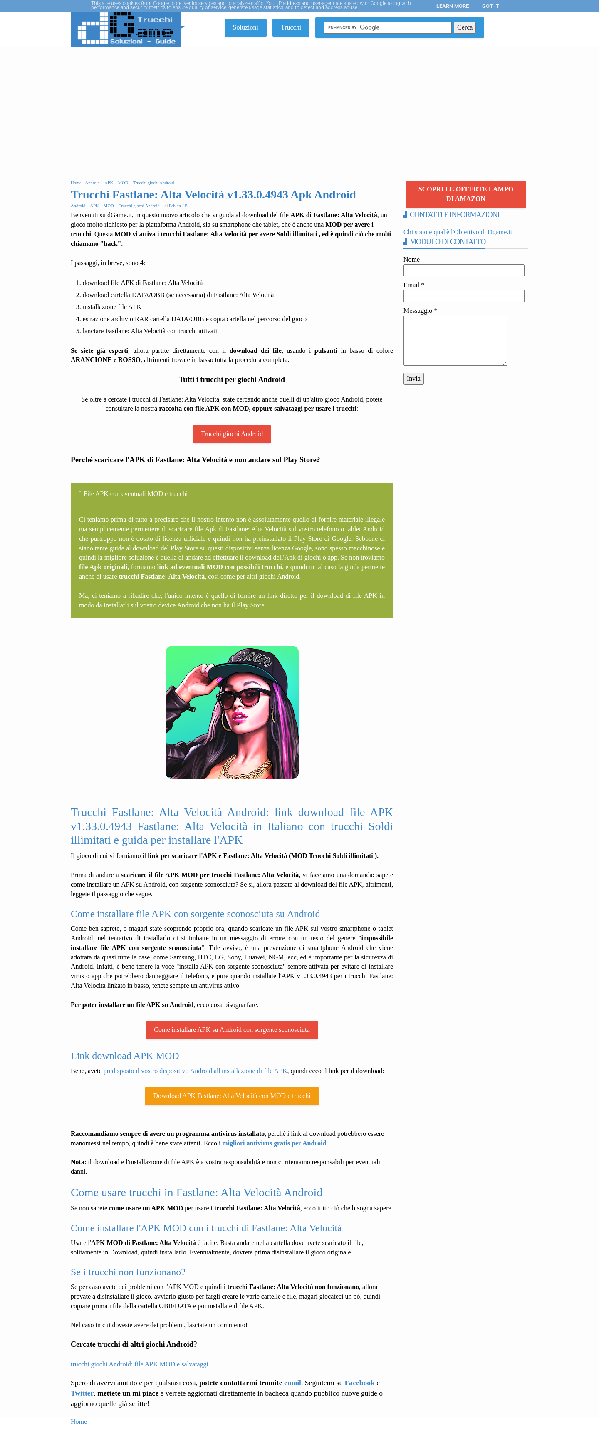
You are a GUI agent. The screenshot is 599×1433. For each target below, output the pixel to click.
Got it (490, 6)
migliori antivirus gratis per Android (274, 1143)
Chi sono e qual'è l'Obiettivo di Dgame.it (457, 232)
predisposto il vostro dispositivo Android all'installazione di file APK (195, 1070)
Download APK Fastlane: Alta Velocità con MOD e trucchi (231, 1095)
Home (79, 1421)
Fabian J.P (178, 205)
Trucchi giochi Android (232, 433)
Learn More (452, 6)
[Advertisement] (299, 110)
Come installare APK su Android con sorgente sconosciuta (231, 1029)
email (292, 1382)
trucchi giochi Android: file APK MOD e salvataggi (139, 1364)
